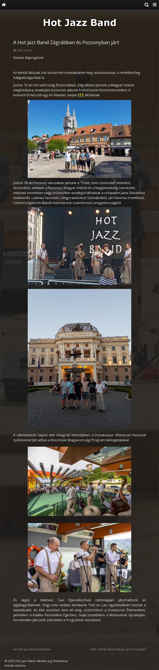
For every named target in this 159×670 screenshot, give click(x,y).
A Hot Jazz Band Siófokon (31, 649)
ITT (81, 95)
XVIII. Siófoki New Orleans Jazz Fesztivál (118, 649)
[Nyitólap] (3, 5)
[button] (154, 5)
